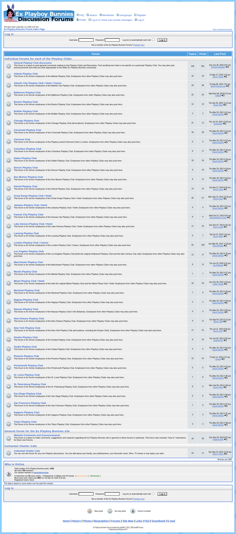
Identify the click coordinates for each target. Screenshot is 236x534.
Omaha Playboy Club (26, 337)
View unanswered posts (222, 30)
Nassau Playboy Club (26, 309)
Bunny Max (218, 105)
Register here (139, 45)
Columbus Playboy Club (27, 148)
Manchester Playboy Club (28, 262)
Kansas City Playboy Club (28, 214)
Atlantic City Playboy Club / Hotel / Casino (37, 83)
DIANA (218, 96)
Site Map (128, 520)
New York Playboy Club (27, 328)
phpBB (122, 527)
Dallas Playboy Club (25, 158)
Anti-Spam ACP (122, 529)
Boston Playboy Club (26, 102)
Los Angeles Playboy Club (29, 251)
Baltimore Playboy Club (27, 92)
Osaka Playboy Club (25, 346)
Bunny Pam (218, 387)
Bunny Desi (218, 199)
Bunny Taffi (218, 322)
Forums (115, 520)
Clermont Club (22, 139)
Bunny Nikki (218, 236)
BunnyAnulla (218, 246)
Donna (218, 359)
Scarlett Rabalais (218, 67)
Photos (87, 520)
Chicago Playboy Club (26, 120)
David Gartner (218, 114)
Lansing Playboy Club (26, 233)
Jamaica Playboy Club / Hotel (30, 205)
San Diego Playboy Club (27, 393)
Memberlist (107, 15)
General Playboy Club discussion (33, 62)
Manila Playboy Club (25, 271)
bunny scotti (218, 227)
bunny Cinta (218, 189)
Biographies (101, 520)
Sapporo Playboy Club (26, 412)
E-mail (171, 520)
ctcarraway (218, 124)
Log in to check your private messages (110, 20)
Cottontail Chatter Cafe (21, 446)
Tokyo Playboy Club (25, 421)
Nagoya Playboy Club (26, 299)
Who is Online (14, 464)
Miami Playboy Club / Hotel (29, 281)
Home (66, 520)
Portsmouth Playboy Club (28, 365)
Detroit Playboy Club (25, 186)
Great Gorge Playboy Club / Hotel (33, 195)
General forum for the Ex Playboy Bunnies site (37, 431)
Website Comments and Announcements (37, 435)
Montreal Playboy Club (27, 290)
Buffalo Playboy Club (26, 111)
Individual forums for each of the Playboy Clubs (38, 58)
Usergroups (124, 15)
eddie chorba (218, 284)
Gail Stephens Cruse (217, 218)
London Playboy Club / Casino (31, 242)
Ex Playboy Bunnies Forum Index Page (24, 29)
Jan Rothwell (218, 265)
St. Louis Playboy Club (27, 374)
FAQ (80, 15)
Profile (81, 20)
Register (140, 15)
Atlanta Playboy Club (26, 73)
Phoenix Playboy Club (26, 356)
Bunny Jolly (218, 331)
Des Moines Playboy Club (28, 177)
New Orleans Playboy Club (29, 318)
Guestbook (158, 520)
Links (138, 520)
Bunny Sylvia (218, 77)
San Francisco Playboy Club (30, 403)
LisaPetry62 (218, 340)
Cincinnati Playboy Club (27, 130)
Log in (139, 20)
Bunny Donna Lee (218, 86)
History (76, 520)
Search (92, 15)
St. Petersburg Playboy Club (30, 384)
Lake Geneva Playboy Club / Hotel (33, 224)
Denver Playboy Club (26, 167)
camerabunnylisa (40, 473)
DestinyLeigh (218, 439)
